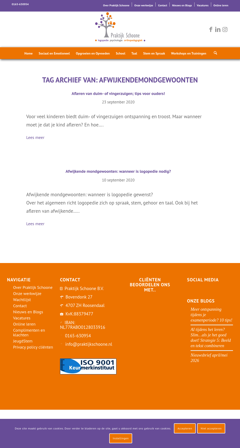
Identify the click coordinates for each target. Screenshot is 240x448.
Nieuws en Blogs (182, 5)
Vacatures (203, 5)
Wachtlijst (22, 299)
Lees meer (37, 138)
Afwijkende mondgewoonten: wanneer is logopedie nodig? (118, 171)
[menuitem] (116, 4)
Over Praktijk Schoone (116, 5)
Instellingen (121, 438)
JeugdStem (23, 341)
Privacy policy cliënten (33, 347)
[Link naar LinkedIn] (217, 29)
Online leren (221, 5)
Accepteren (184, 428)
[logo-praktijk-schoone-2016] (120, 29)
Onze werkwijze (143, 5)
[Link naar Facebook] (210, 29)
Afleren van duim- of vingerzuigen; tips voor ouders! (118, 93)
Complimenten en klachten (29, 332)
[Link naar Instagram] (224, 29)
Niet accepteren (211, 428)
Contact (162, 5)
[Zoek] (214, 53)
